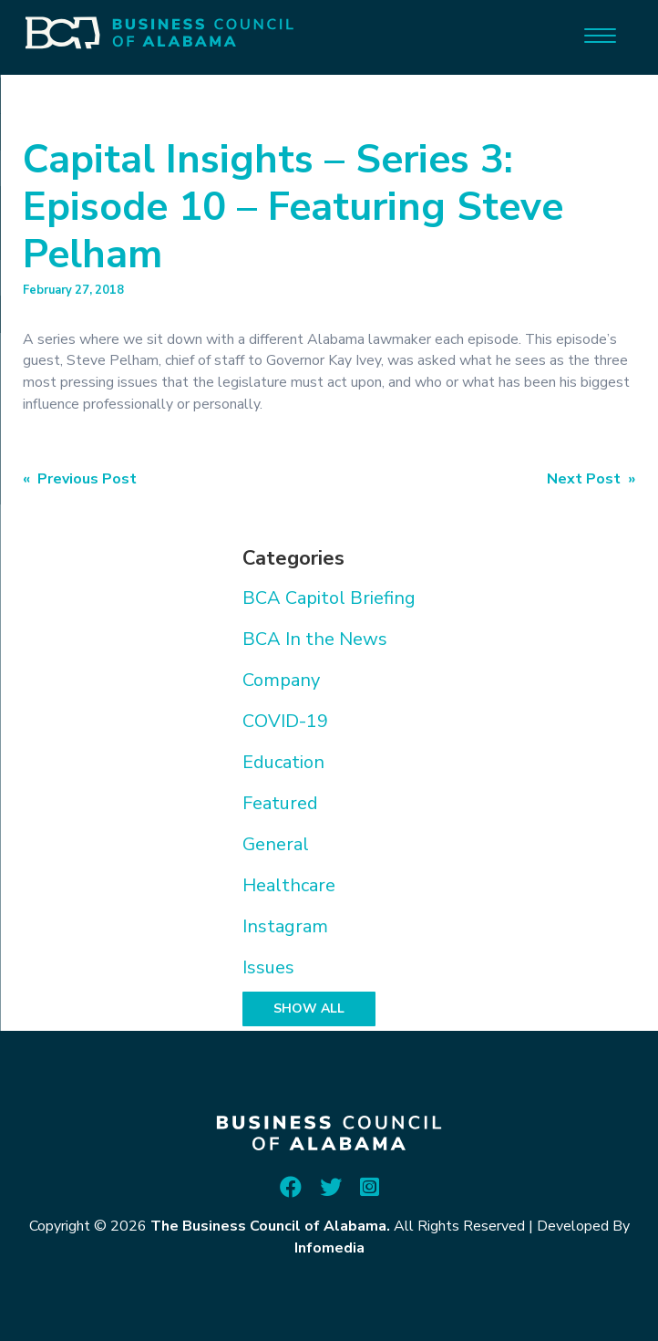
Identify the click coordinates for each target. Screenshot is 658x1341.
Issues (268, 967)
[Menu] (600, 34)
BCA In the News (314, 639)
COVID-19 (285, 721)
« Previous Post (80, 479)
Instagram (285, 926)
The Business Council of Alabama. (270, 1226)
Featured (280, 803)
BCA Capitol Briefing (329, 598)
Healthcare (288, 885)
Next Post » (591, 479)
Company (281, 680)
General (275, 844)
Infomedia (329, 1248)
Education (283, 762)
